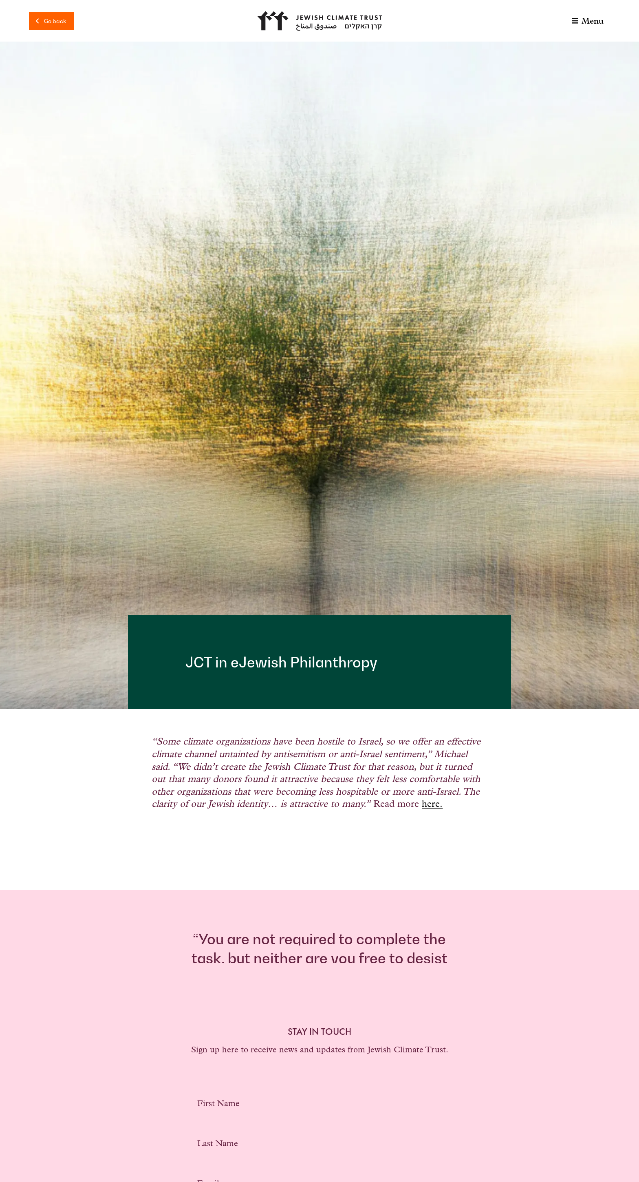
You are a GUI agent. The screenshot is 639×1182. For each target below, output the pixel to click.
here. (432, 805)
